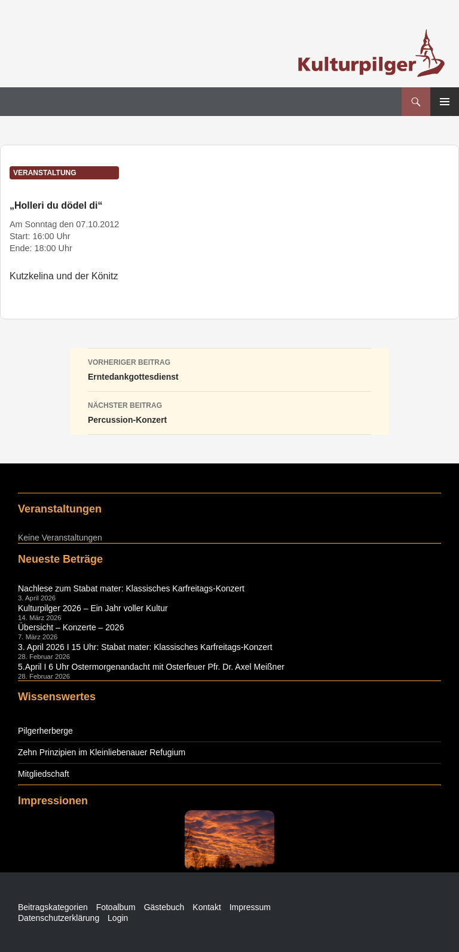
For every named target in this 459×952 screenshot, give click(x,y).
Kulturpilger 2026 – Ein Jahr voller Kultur (93, 608)
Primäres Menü (444, 101)
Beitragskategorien (53, 907)
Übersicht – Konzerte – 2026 (71, 627)
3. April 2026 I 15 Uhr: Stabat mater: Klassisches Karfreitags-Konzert (145, 647)
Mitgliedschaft (43, 774)
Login (118, 918)
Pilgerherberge (45, 731)
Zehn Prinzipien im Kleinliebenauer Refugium (101, 752)
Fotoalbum (116, 907)
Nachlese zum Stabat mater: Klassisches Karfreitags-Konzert (131, 588)
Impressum (250, 907)
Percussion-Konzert (229, 411)
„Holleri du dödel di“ (56, 205)
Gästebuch (164, 907)
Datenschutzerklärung (58, 918)
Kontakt (206, 907)
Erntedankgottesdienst (229, 368)
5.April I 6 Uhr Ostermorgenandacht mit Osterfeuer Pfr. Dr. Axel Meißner (151, 667)
